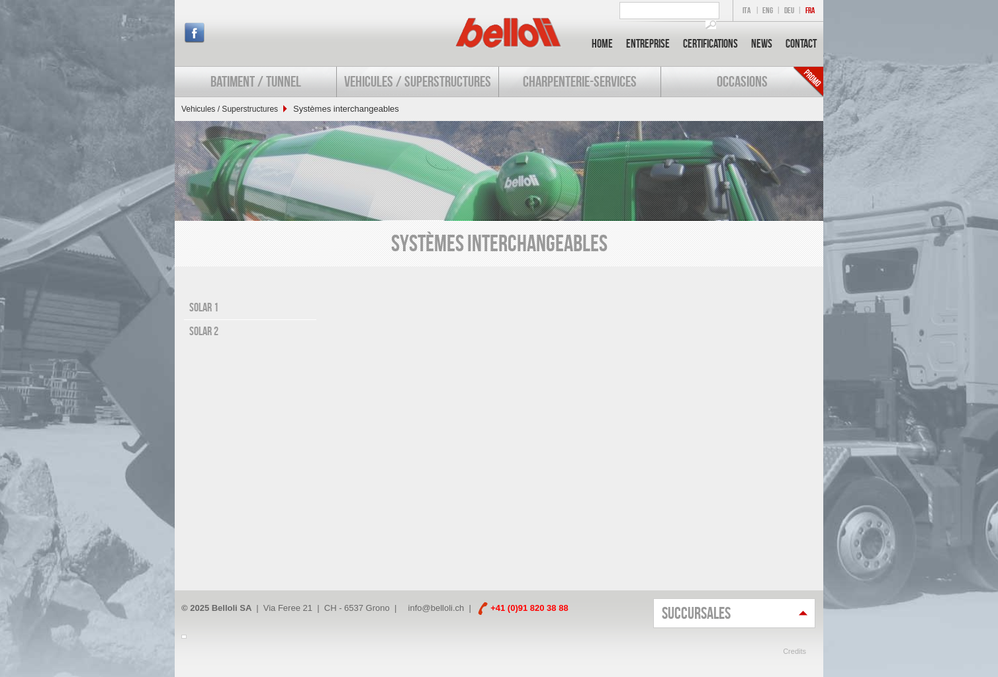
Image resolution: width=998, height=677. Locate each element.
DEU (789, 10)
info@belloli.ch (436, 608)
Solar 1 (203, 307)
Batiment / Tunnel (255, 81)
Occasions (742, 81)
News (761, 43)
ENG (767, 10)
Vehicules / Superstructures (417, 81)
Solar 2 (203, 331)
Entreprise (648, 43)
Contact (801, 43)
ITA (746, 10)
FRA (810, 10)
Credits (794, 651)
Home (602, 43)
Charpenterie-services (580, 81)
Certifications (710, 43)
